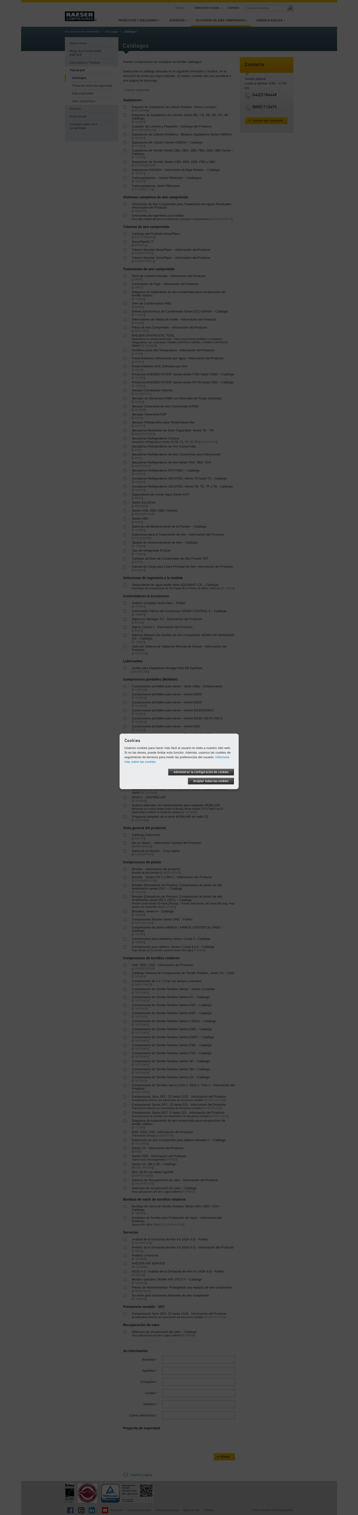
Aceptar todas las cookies (210, 781)
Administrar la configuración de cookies (201, 772)
